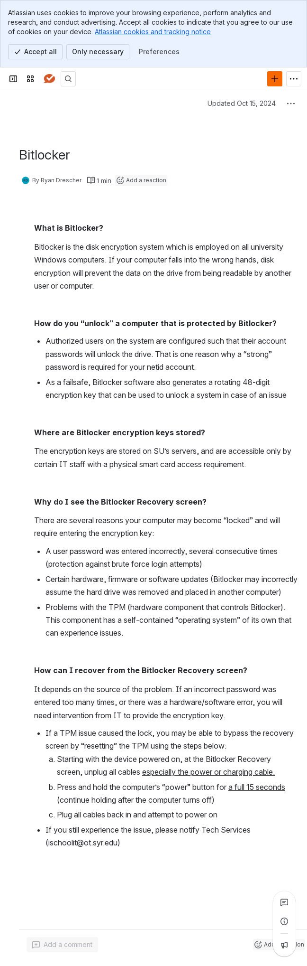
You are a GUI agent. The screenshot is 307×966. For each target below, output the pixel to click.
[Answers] (49, 78)
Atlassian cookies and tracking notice (153, 32)
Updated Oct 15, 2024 (242, 103)
